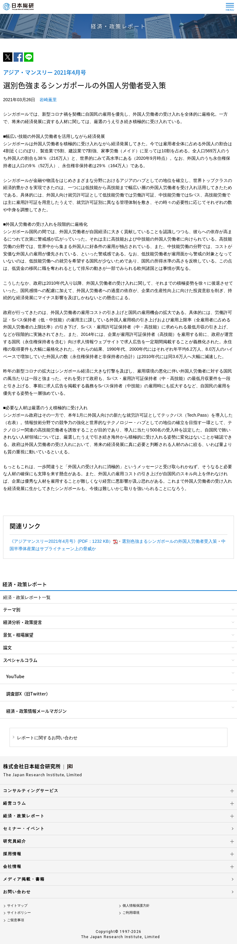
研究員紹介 (14, 841)
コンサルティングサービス (31, 790)
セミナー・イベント (24, 828)
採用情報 (12, 853)
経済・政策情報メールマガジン (36, 711)
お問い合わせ (17, 891)
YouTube (15, 676)
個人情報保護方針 (136, 905)
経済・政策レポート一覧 (27, 597)
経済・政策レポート (24, 816)
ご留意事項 (15, 920)
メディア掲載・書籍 (24, 879)
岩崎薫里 (48, 99)
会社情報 (12, 866)
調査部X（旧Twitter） (28, 693)
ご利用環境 (131, 912)
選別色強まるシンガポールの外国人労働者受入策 (169, 541)
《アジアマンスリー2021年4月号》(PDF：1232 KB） (64, 541)
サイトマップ (17, 905)
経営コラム (14, 803)
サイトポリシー (19, 912)
